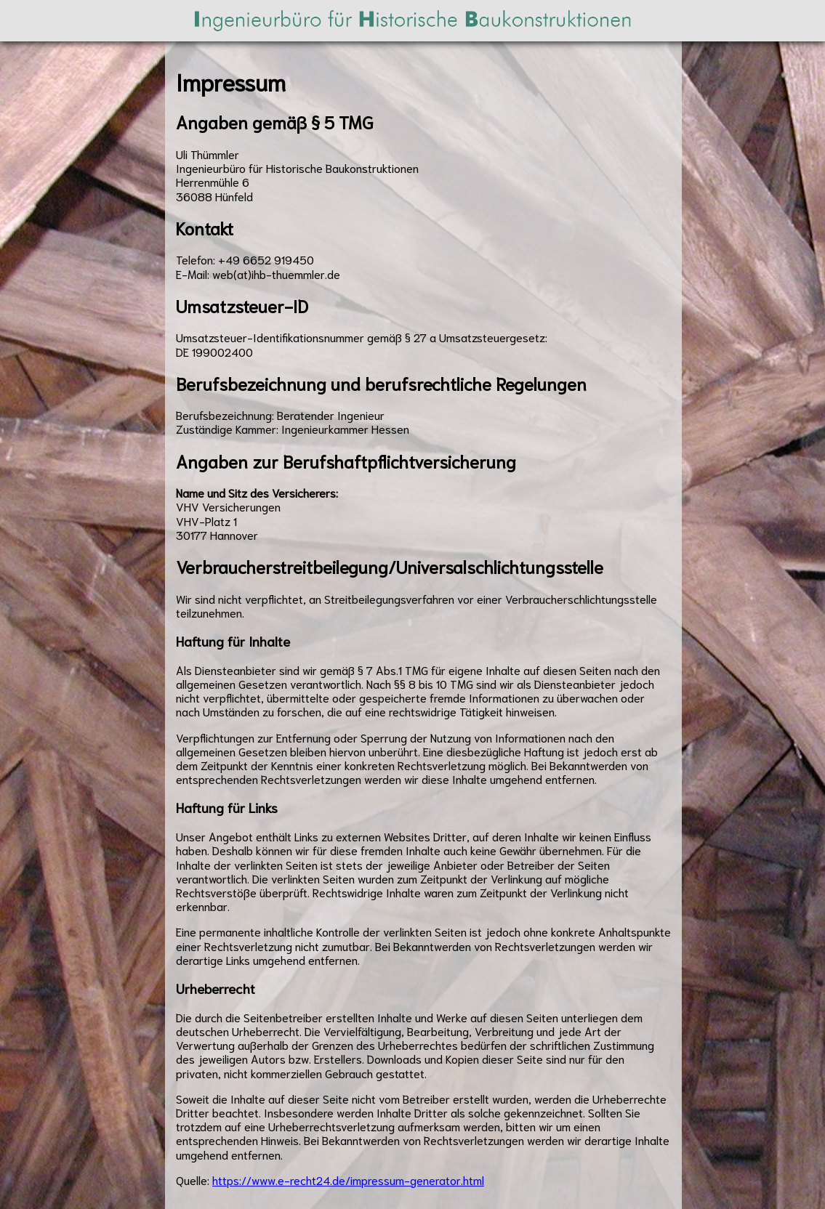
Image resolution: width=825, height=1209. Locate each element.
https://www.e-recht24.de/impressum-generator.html (348, 1179)
